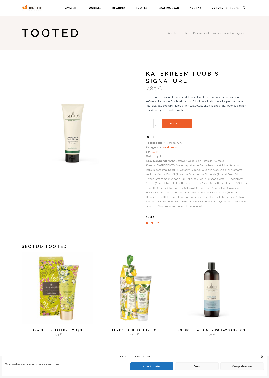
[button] (262, 356)
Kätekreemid (201, 33)
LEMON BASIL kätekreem (134, 330)
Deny (197, 366)
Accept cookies (152, 366)
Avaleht (172, 33)
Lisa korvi (177, 123)
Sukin (155, 151)
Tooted (185, 33)
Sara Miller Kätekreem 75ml (58, 330)
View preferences (242, 366)
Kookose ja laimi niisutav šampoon (211, 330)
